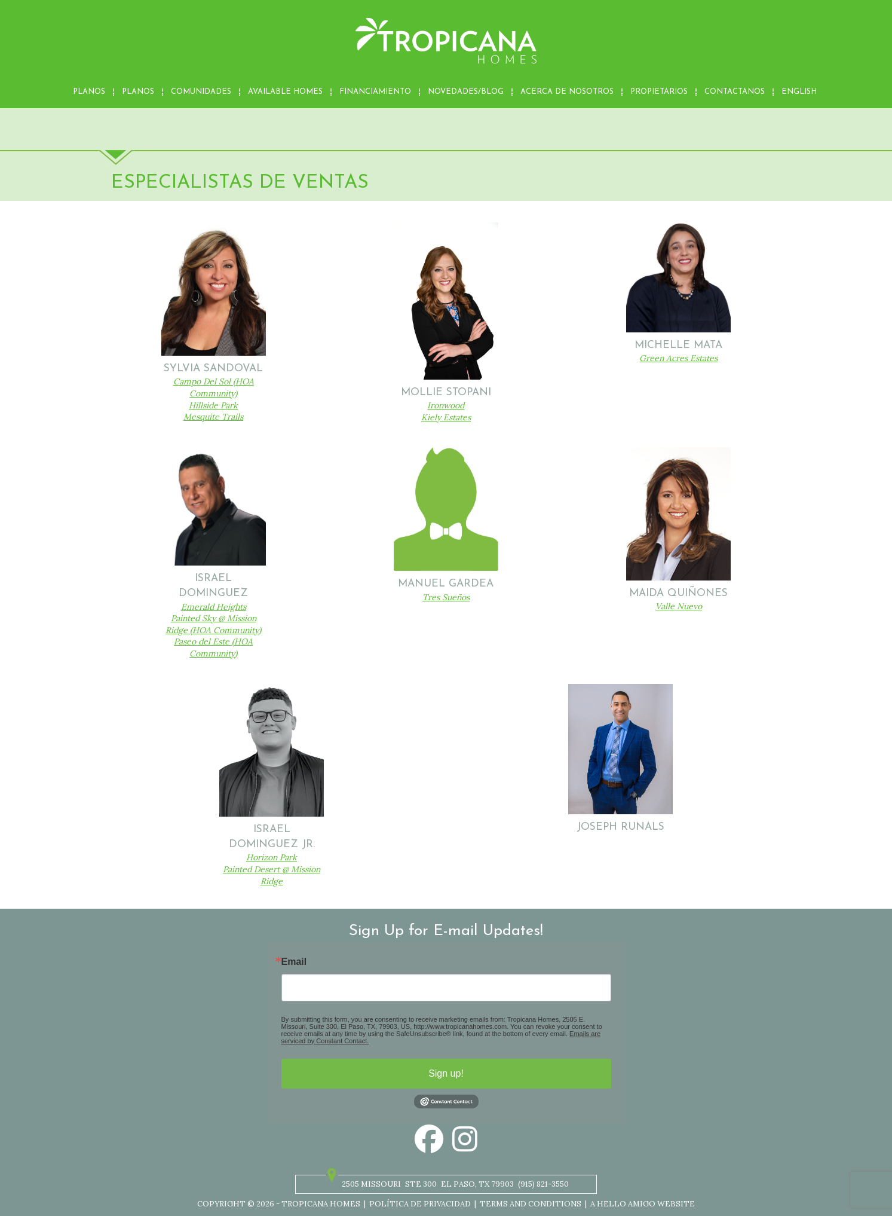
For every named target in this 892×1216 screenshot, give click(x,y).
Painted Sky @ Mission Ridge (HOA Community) (213, 624)
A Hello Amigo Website (642, 1204)
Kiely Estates (446, 417)
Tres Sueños (446, 597)
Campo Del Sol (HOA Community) (213, 387)
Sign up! (446, 1073)
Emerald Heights (213, 606)
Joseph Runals (620, 827)
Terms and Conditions (530, 1204)
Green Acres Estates (678, 358)
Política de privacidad (420, 1204)
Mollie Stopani (446, 392)
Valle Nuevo (678, 606)
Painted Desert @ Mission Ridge (271, 875)
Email (294, 962)
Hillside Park (213, 405)
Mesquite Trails (213, 416)
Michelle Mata (678, 345)
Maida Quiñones (678, 593)
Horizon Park (271, 857)
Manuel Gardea (445, 584)
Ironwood (445, 405)
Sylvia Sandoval (213, 368)
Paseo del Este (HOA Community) (213, 647)
